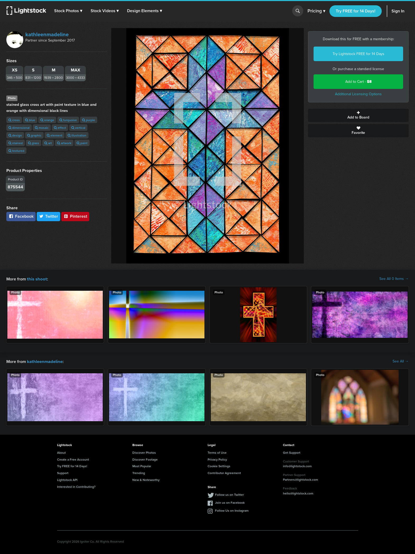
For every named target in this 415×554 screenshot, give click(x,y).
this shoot (36, 279)
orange (47, 120)
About (61, 452)
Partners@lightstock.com (300, 479)
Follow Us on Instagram (232, 510)
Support (62, 472)
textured (16, 150)
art (48, 143)
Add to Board (358, 115)
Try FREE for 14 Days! (355, 11)
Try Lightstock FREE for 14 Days (358, 54)
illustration (77, 135)
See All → (401, 361)
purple (88, 120)
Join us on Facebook (230, 502)
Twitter (48, 216)
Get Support (291, 452)
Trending (138, 472)
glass (33, 143)
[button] (68, 11)
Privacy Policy (217, 459)
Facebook (21, 216)
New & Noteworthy (146, 479)
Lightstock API (67, 479)
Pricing (316, 11)
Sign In (397, 11)
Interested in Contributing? (76, 486)
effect (60, 127)
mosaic (42, 127)
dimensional (19, 127)
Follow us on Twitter (229, 494)
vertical (78, 127)
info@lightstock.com (297, 465)
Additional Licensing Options (358, 94)
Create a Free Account (73, 459)
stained (15, 143)
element (54, 135)
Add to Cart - (358, 81)
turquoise (68, 120)
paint (82, 143)
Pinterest (75, 216)
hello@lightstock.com (298, 493)
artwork (64, 143)
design (15, 135)
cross (14, 120)
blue (30, 120)
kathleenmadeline (47, 34)
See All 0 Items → (394, 278)
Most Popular (141, 465)
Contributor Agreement (224, 472)
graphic (34, 135)
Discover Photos (144, 452)
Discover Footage (145, 459)
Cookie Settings (219, 465)
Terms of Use (217, 452)
